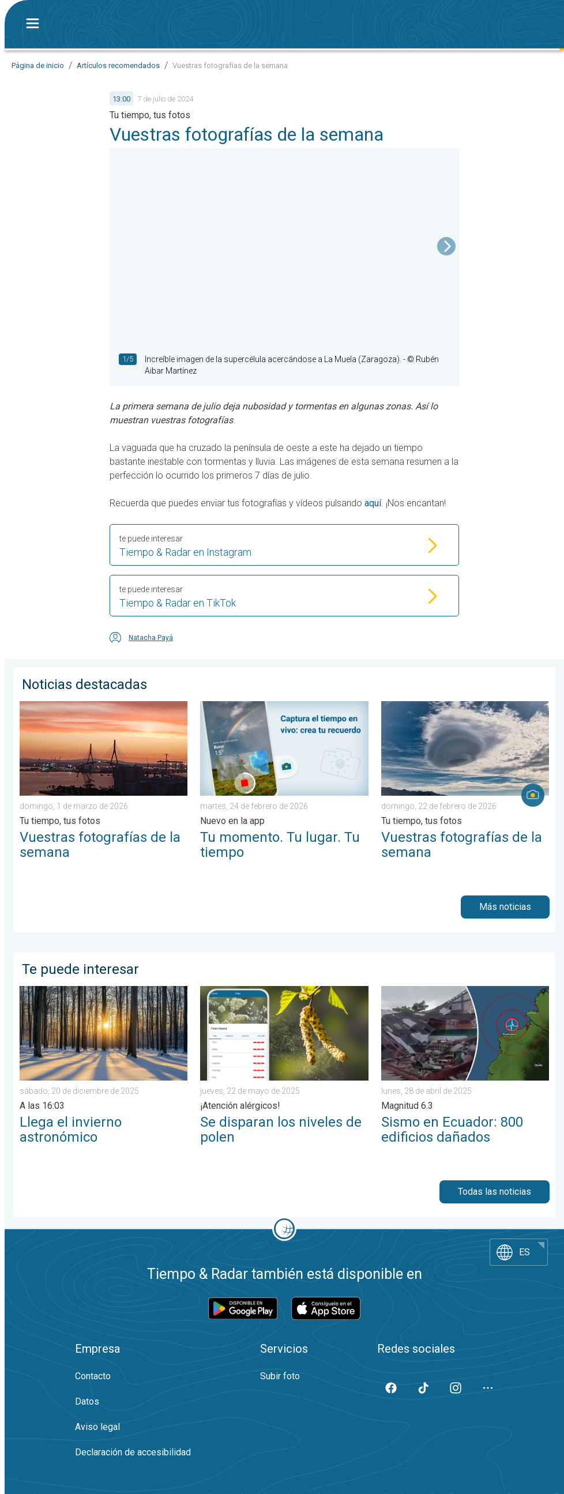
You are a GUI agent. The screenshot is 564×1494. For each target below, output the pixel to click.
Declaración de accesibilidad (133, 1452)
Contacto (93, 1376)
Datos (87, 1401)
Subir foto (280, 1376)
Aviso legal (97, 1426)
